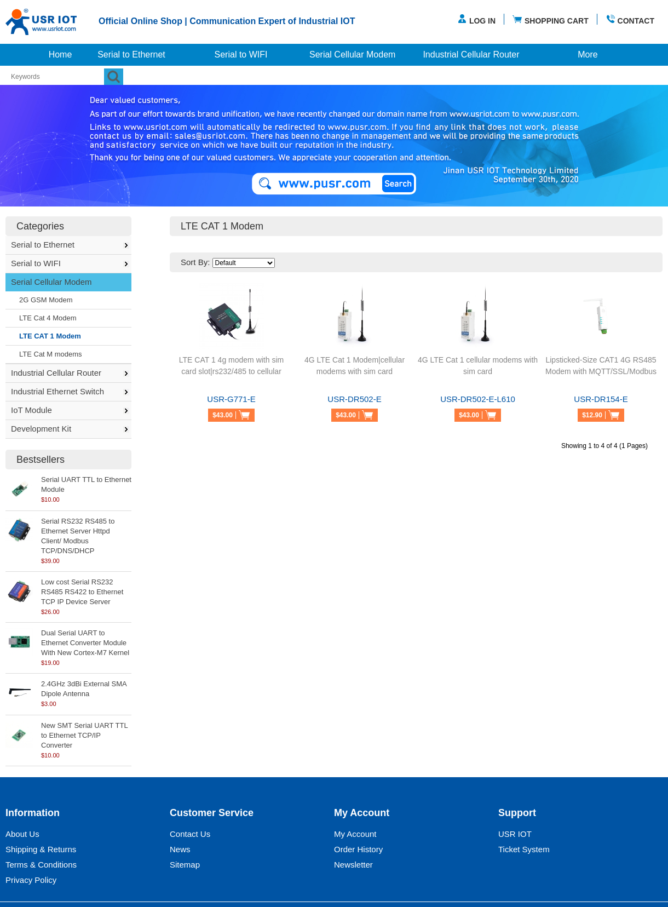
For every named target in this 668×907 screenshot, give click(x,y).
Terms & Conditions (41, 864)
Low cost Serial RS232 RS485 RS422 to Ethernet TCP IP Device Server (82, 592)
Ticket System (524, 849)
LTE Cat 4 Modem (48, 318)
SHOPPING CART (550, 19)
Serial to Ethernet (131, 54)
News (180, 849)
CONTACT (630, 19)
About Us (22, 834)
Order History (358, 849)
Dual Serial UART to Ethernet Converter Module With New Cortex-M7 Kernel (85, 643)
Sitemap (185, 864)
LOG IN (476, 19)
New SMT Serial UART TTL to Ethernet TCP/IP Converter (84, 735)
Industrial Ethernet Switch (57, 391)
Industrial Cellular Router (471, 54)
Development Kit (41, 428)
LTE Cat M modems (50, 354)
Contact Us (190, 834)
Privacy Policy (30, 880)
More (587, 54)
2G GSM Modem (46, 300)
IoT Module (31, 410)
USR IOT (515, 834)
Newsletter (353, 864)
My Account (355, 834)
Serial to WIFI (241, 54)
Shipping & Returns (40, 849)
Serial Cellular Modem (352, 54)
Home (60, 54)
